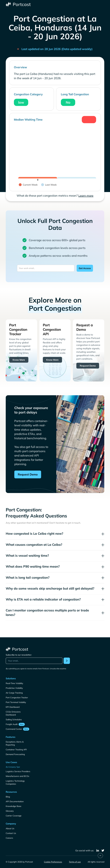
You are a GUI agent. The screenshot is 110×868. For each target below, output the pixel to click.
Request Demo (88, 365)
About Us (10, 828)
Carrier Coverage (13, 815)
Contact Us (11, 833)
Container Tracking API (16, 749)
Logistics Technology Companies (15, 782)
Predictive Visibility (14, 688)
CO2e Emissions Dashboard (13, 713)
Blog (8, 796)
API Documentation (15, 801)
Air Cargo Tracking (14, 692)
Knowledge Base (13, 806)
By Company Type (13, 767)
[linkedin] (97, 850)
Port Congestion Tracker (17, 697)
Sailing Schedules (14, 719)
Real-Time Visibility (14, 683)
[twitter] (102, 850)
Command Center (14, 729)
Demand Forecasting (15, 754)
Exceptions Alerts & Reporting (14, 743)
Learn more (85, 195)
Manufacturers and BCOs (17, 776)
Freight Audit (12, 724)
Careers (9, 838)
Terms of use (75, 862)
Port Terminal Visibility (16, 702)
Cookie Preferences (53, 862)
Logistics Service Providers (18, 771)
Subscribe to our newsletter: (19, 655)
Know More (19, 359)
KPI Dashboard (12, 707)
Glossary (10, 811)
